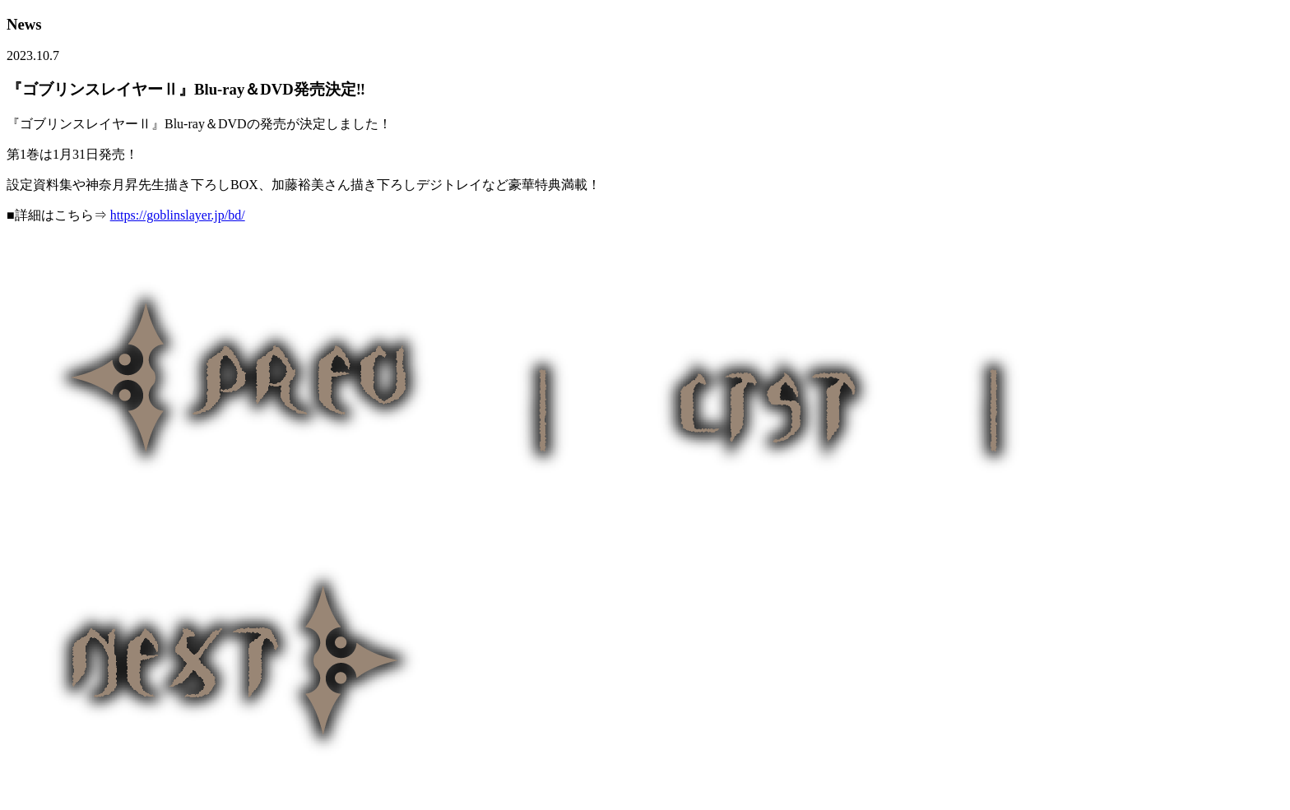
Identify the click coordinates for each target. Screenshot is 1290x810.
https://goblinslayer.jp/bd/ (177, 215)
